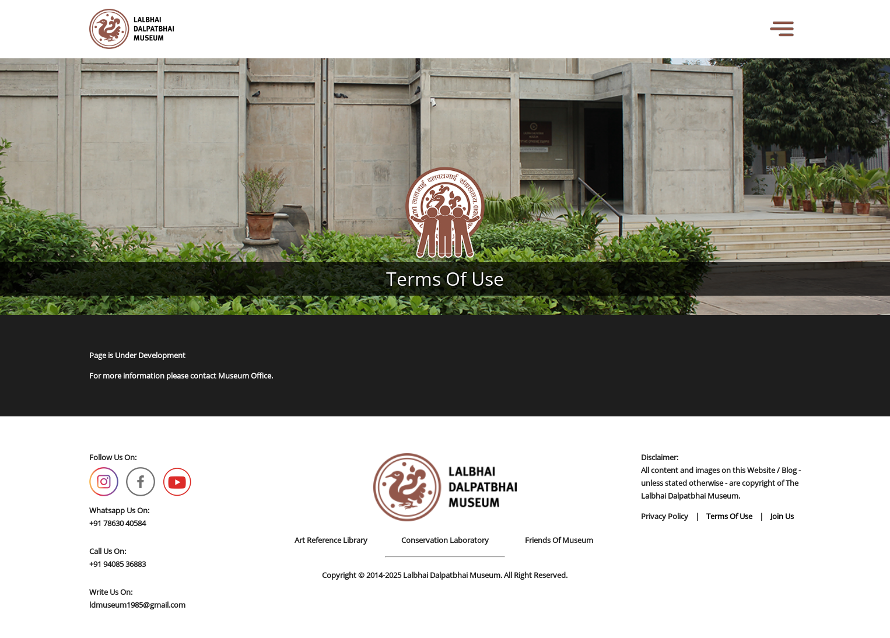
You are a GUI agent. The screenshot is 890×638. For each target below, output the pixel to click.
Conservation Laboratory (445, 540)
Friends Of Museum (559, 540)
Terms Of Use (729, 516)
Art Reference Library (331, 540)
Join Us (782, 516)
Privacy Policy (664, 516)
